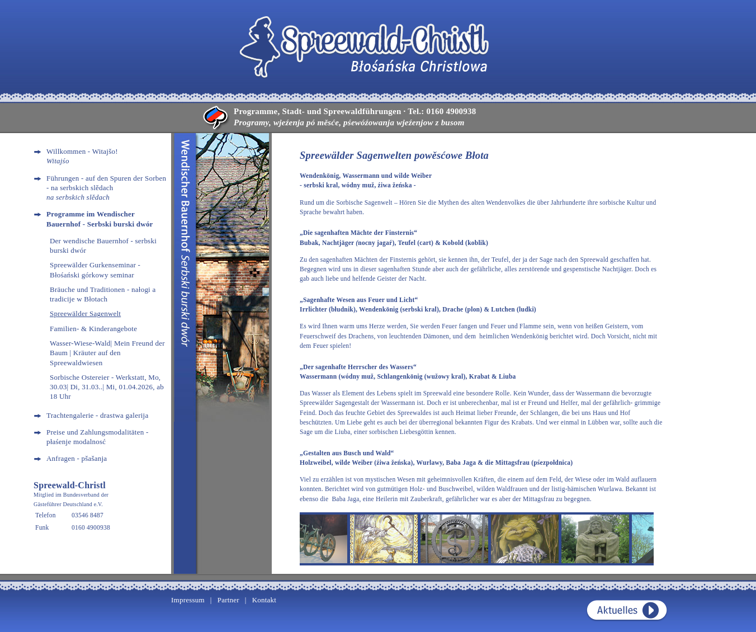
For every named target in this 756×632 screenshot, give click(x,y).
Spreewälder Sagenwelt (85, 313)
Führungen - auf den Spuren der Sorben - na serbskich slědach (106, 188)
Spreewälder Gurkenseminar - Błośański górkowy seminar (95, 270)
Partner (228, 600)
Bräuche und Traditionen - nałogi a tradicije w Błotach (102, 294)
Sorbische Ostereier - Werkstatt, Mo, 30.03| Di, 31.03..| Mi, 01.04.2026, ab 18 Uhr (107, 387)
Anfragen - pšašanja (76, 458)
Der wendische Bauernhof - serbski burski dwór (103, 245)
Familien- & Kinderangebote (93, 328)
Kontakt (264, 600)
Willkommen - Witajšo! (82, 156)
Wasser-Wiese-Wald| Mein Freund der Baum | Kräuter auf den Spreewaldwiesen (107, 353)
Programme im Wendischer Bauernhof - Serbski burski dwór (99, 219)
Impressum (188, 600)
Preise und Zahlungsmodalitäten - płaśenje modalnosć (97, 437)
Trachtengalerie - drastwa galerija (97, 415)
